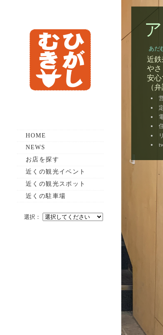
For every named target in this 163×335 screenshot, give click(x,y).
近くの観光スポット (56, 184)
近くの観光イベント (56, 171)
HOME (36, 135)
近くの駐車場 (46, 196)
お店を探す (42, 159)
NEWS (35, 147)
